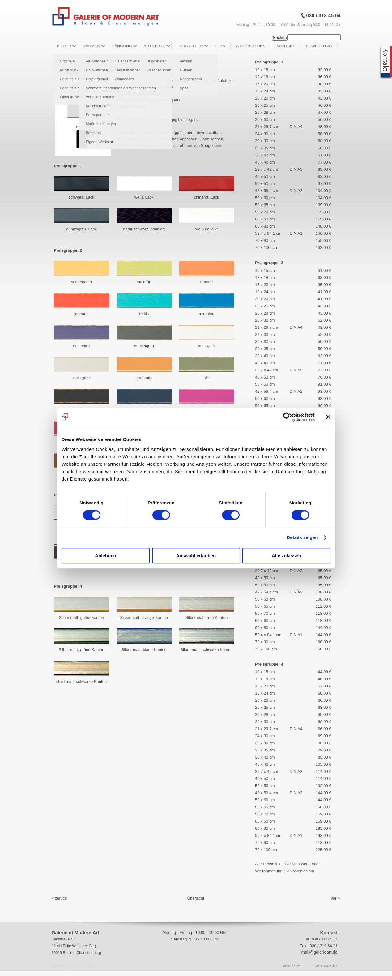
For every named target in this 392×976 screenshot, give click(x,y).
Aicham (186, 61)
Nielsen (186, 70)
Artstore (154, 46)
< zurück (59, 898)
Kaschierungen (98, 106)
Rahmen (91, 46)
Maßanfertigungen (101, 124)
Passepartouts (97, 115)
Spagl (185, 88)
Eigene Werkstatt (100, 142)
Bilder (64, 46)
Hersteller (190, 46)
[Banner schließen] (328, 417)
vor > (335, 898)
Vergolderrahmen (100, 97)
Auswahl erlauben (196, 555)
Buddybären (157, 61)
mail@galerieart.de (319, 952)
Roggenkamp (191, 79)
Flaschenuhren (159, 70)
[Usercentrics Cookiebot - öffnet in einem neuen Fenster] (288, 417)
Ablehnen (105, 555)
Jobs (220, 46)
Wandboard (124, 79)
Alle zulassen (286, 555)
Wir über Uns (251, 46)
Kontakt (285, 46)
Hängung (122, 46)
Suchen (280, 37)
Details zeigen (302, 537)
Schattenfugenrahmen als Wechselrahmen (121, 88)
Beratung (93, 133)
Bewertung (319, 46)
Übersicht (195, 898)
